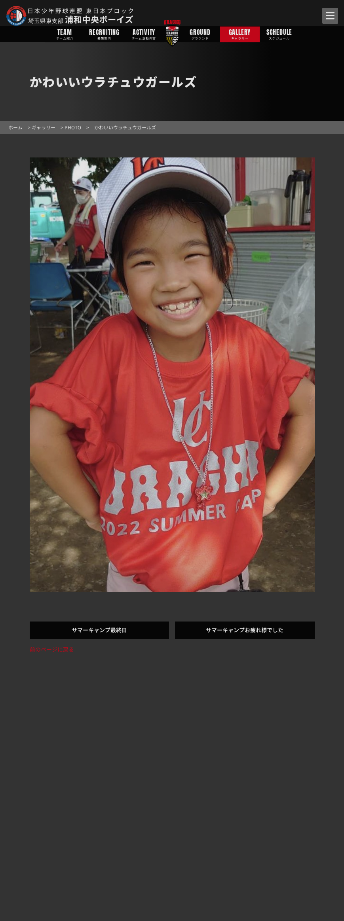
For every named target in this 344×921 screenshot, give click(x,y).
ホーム (15, 127)
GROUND (200, 33)
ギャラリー (43, 127)
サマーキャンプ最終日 (99, 630)
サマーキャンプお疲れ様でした (244, 630)
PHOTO (73, 127)
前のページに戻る (52, 649)
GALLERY (240, 33)
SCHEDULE (279, 33)
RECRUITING (104, 33)
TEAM (65, 33)
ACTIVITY (144, 33)
